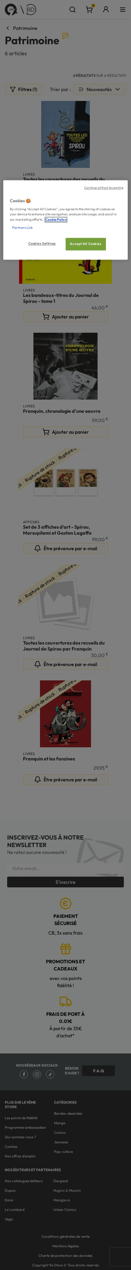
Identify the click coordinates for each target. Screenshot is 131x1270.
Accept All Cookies (85, 244)
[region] (65, 220)
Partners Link (22, 228)
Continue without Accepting (103, 187)
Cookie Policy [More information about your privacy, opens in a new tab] (56, 219)
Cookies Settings (42, 243)
